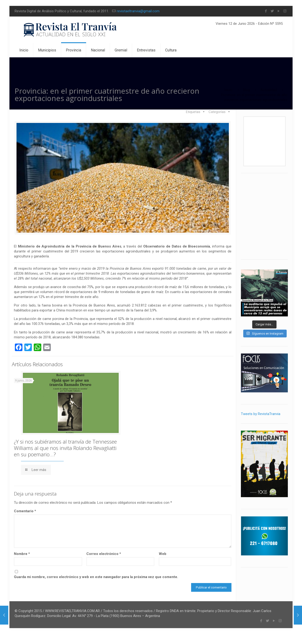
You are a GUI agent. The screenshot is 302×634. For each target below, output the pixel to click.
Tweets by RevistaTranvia (260, 414)
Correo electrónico (103, 554)
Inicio (228, 90)
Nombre (22, 554)
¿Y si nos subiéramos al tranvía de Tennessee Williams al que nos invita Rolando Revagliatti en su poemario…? (65, 448)
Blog (246, 90)
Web (162, 554)
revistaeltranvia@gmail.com (138, 11)
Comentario (25, 511)
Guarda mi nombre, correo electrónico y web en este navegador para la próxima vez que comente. (96, 577)
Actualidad (268, 90)
